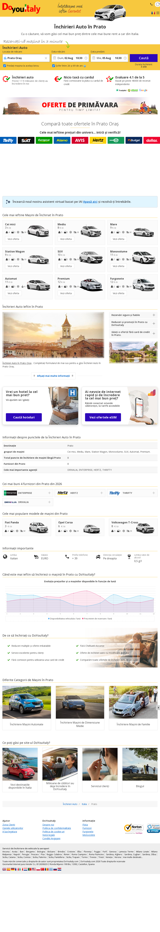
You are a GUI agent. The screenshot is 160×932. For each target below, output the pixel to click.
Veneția (109, 857)
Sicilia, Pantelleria (56, 857)
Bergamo (30, 851)
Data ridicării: (58, 51)
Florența (87, 851)
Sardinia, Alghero (114, 854)
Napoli (17, 854)
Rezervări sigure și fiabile (126, 315)
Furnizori (87, 828)
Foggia (97, 851)
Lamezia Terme (126, 851)
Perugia (25, 854)
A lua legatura (9, 831)
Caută (144, 58)
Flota (85, 824)
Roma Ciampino (79, 854)
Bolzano (51, 851)
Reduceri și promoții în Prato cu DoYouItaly (129, 323)
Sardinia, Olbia (149, 854)
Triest (101, 857)
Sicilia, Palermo (40, 857)
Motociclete (88, 835)
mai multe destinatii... (133, 857)
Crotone (71, 851)
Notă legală (48, 835)
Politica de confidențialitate (56, 828)
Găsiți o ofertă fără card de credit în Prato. (131, 333)
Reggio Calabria (54, 854)
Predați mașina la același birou (23, 65)
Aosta (14, 851)
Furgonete (87, 831)
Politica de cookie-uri (53, 831)
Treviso (93, 857)
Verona (117, 857)
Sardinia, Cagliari (132, 854)
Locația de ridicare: (12, 51)
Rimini (66, 854)
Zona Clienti (8, 824)
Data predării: (98, 51)
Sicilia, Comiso (24, 857)
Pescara (35, 854)
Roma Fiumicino (96, 854)
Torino (84, 857)
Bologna (41, 851)
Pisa (43, 854)
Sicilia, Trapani (73, 857)
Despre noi (48, 824)
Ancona (5, 851)
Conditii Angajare (51, 838)
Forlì (105, 851)
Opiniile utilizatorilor (12, 828)
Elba (79, 851)
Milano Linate (142, 851)
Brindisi (61, 851)
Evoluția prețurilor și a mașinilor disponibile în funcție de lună (80, 581)
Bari (22, 851)
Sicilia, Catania (9, 857)
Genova (112, 851)
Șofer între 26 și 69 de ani (71, 65)
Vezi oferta (13, 239)
